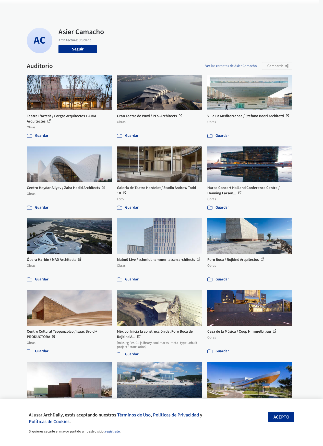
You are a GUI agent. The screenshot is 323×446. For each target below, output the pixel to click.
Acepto (281, 417)
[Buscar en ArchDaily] (80, 7)
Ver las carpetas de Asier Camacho (231, 66)
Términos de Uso (134, 415)
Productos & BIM (177, 7)
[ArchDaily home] (16, 7)
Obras (132, 7)
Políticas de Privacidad (176, 415)
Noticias (203, 7)
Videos (220, 7)
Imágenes (150, 7)
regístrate (112, 431)
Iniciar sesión (247, 7)
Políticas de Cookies (49, 421)
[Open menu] (307, 7)
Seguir (77, 49)
